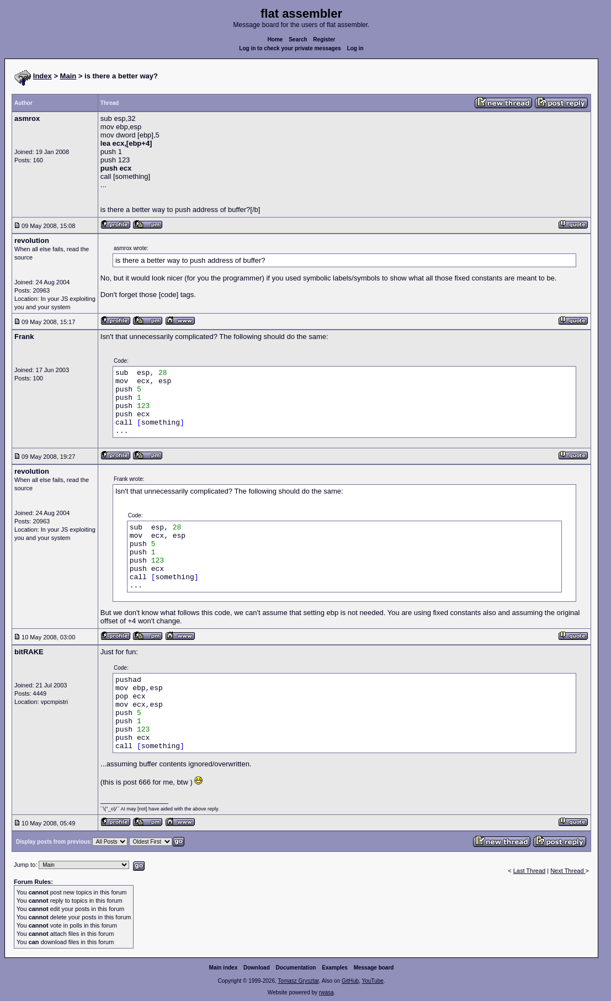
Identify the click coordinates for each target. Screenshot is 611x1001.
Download (256, 968)
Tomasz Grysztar (298, 981)
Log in (355, 48)
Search (298, 39)
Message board (374, 968)
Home (275, 39)
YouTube (372, 981)
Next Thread (567, 870)
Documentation (296, 968)
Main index (223, 968)
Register (324, 39)
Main (68, 76)
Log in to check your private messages (290, 48)
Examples (335, 968)
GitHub (350, 981)
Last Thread (529, 870)
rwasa (326, 992)
